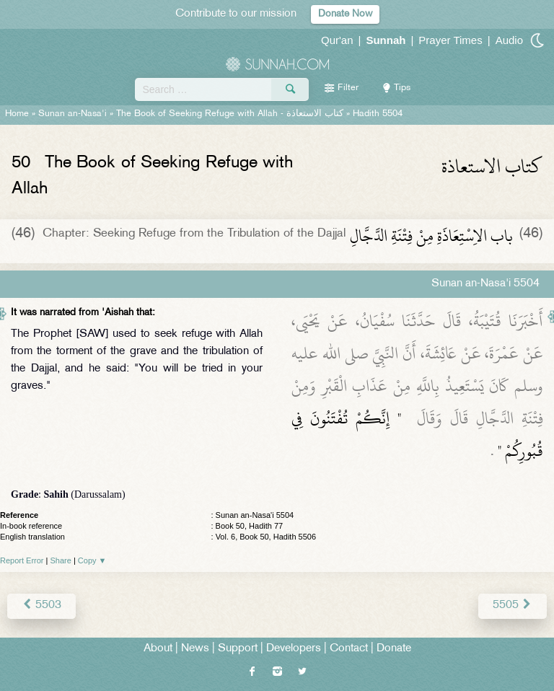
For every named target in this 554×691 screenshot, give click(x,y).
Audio (509, 40)
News (195, 648)
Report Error (22, 560)
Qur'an (337, 40)
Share (60, 560)
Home (17, 114)
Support (238, 648)
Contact (349, 648)
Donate (394, 648)
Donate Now (345, 14)
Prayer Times (450, 40)
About (158, 648)
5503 (41, 605)
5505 (512, 605)
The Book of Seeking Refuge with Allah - (229, 114)
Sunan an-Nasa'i (72, 114)
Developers (293, 648)
